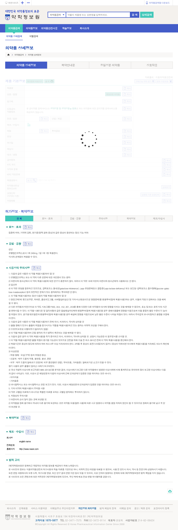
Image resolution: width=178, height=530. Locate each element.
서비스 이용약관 (39, 508)
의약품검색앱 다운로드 (159, 2)
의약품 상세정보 (26, 65)
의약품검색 (55, 14)
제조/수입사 (159, 218)
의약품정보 (32, 28)
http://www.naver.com (29, 448)
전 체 (19, 218)
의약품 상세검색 (14, 36)
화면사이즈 (13, 2)
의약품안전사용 (49, 28)
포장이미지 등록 (161, 508)
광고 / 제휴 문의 (142, 508)
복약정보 (131, 218)
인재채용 (23, 508)
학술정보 (67, 28)
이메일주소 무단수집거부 (62, 508)
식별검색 (33, 36)
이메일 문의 (125, 508)
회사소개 (84, 28)
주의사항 (103, 218)
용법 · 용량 (75, 218)
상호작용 (151, 65)
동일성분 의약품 (110, 65)
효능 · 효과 (47, 218)
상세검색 (147, 14)
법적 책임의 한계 (108, 508)
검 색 (134, 14)
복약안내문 (68, 65)
